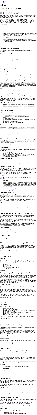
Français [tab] (4, 1)
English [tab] (4, 2)
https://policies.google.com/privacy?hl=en (16, 375)
